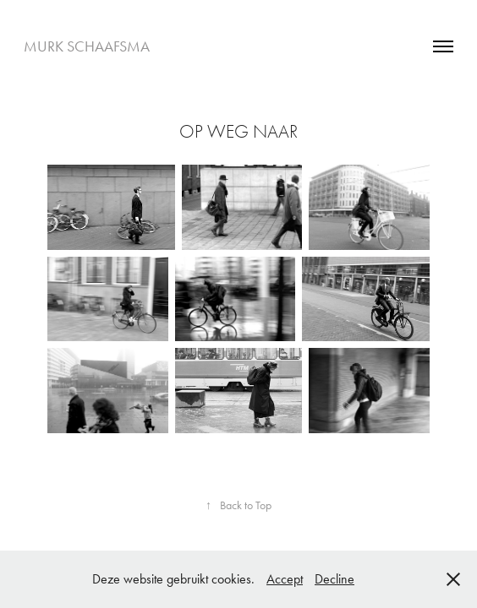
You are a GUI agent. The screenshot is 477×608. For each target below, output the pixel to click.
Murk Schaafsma (87, 46)
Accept (284, 579)
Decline (334, 579)
